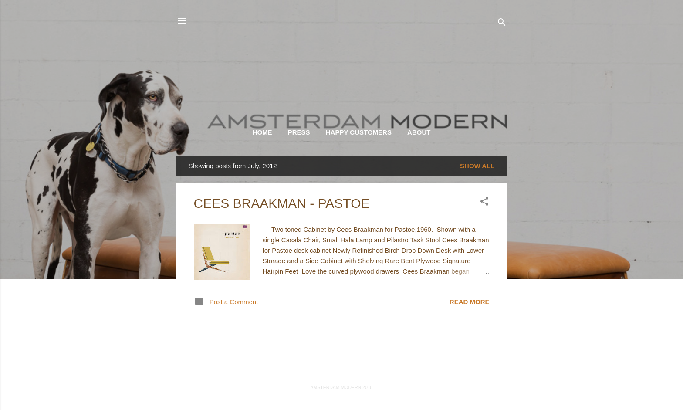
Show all (477, 165)
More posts (341, 341)
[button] (484, 203)
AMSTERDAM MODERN (341, 57)
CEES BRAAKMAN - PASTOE (282, 203)
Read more (470, 301)
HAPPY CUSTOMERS (359, 132)
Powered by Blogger (341, 369)
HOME (262, 132)
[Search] (502, 23)
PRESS (299, 132)
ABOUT (418, 132)
